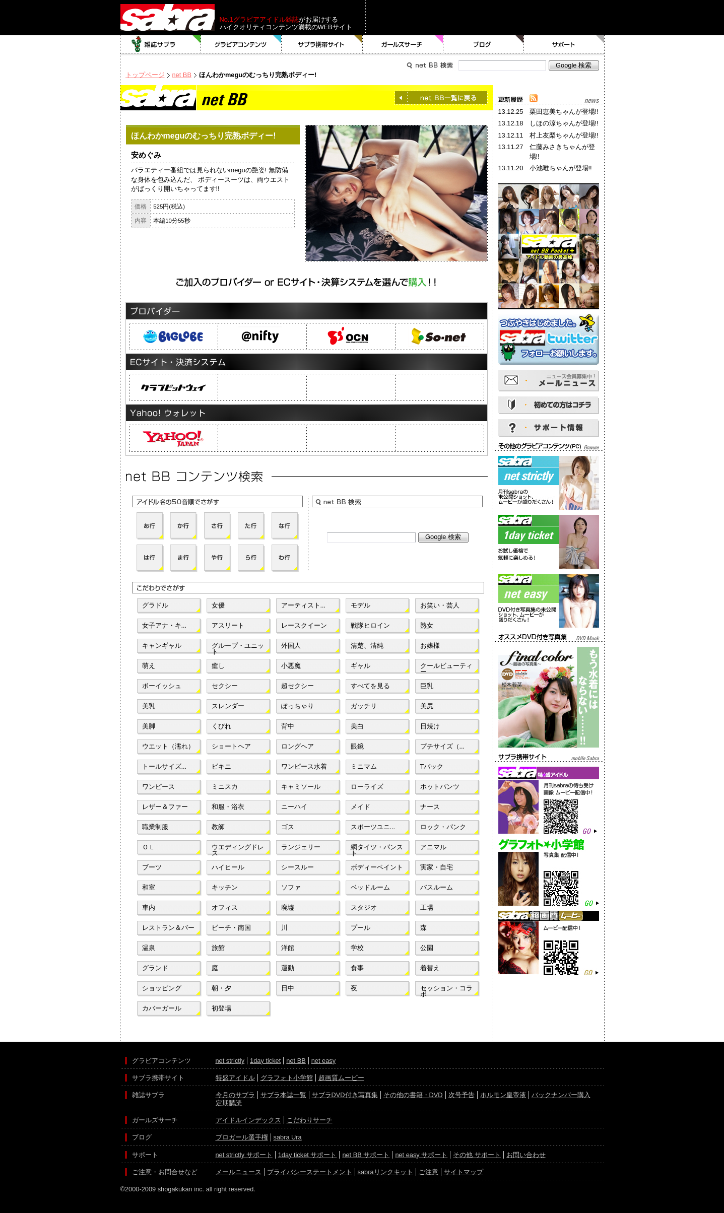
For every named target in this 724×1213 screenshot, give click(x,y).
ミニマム (364, 766)
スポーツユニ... (373, 827)
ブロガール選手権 (242, 1137)
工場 (426, 907)
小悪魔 (291, 665)
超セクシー (297, 686)
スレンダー (228, 706)
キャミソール (300, 786)
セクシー (225, 686)
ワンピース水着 (304, 766)
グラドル (155, 605)
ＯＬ (148, 847)
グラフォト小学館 (286, 1078)
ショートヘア (231, 746)
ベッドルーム (370, 887)
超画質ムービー (341, 1078)
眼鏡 (357, 746)
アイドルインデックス (248, 1120)
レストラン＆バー (168, 927)
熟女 (426, 625)
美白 (357, 726)
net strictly (230, 1060)
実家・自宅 (436, 867)
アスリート (228, 625)
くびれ (221, 726)
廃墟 (287, 907)
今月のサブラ (235, 1095)
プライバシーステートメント (309, 1172)
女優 (218, 605)
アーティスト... (303, 605)
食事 (357, 968)
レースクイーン (304, 625)
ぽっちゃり (297, 706)
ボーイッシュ (161, 686)
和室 (148, 887)
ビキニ (221, 766)
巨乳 (426, 686)
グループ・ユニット (238, 648)
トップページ (145, 75)
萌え (148, 665)
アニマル (433, 847)
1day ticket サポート (307, 1155)
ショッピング (161, 988)
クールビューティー (446, 668)
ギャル (360, 665)
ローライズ (367, 786)
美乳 (148, 706)
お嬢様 (430, 645)
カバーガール (161, 1008)
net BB (181, 75)
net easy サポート (421, 1155)
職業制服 (155, 827)
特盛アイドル (235, 1078)
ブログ (483, 44)
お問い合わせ (526, 1155)
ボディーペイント (377, 867)
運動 (287, 968)
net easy (323, 1060)
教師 (218, 827)
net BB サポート (365, 1155)
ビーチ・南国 (231, 927)
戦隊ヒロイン (370, 625)
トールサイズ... (164, 766)
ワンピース (158, 786)
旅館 (218, 948)
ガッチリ (364, 706)
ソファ (291, 887)
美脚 (148, 726)
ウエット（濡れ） (168, 746)
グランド (155, 968)
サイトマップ (463, 1172)
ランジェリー (300, 847)
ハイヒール (228, 867)
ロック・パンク (443, 827)
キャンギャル (161, 645)
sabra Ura (288, 1137)
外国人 (291, 645)
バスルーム (436, 887)
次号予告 (461, 1095)
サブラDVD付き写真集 (345, 1095)
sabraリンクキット (385, 1172)
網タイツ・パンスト (377, 849)
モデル (360, 605)
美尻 (426, 706)
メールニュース (238, 1172)
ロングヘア (297, 746)
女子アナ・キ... (164, 625)
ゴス (287, 827)
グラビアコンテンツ (241, 44)
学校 (357, 948)
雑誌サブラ (160, 44)
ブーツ (152, 867)
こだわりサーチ (310, 1120)
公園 (426, 948)
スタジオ (364, 907)
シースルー (297, 867)
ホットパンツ (439, 786)
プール (360, 927)
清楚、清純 (367, 645)
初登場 (221, 1008)
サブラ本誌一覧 (283, 1095)
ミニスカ (225, 786)
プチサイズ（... (442, 746)
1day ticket (265, 1060)
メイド (360, 807)
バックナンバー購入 (561, 1095)
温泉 (148, 948)
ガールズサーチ (403, 44)
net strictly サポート (244, 1155)
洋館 (287, 948)
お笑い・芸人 (439, 605)
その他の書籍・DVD (413, 1095)
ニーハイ (294, 807)
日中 (287, 988)
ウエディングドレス (238, 849)
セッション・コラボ (446, 990)
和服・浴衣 (228, 807)
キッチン (225, 887)
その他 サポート (477, 1155)
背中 (287, 726)
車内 (148, 907)
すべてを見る (370, 686)
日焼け (430, 726)
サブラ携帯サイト (322, 44)
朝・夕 (221, 988)
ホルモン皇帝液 (503, 1095)
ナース (430, 807)
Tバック (432, 766)
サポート (564, 44)
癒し (218, 665)
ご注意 (428, 1172)
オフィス (225, 907)
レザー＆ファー (165, 807)
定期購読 (229, 1103)
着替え (430, 968)
